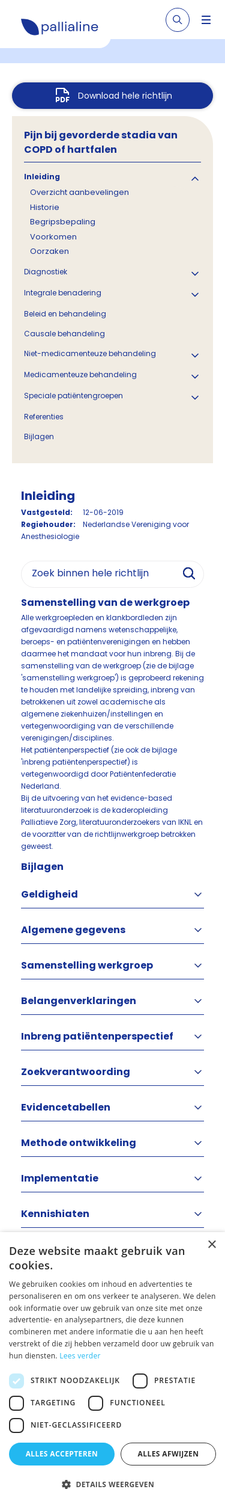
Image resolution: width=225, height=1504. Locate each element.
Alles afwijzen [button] (168, 1454)
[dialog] (112, 1368)
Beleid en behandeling (65, 314)
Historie (44, 207)
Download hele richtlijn (125, 96)
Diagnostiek (45, 272)
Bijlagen (39, 436)
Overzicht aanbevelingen (79, 192)
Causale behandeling (64, 333)
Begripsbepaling (62, 221)
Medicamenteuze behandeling (80, 374)
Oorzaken (49, 251)
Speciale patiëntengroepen (73, 395)
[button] (112, 1484)
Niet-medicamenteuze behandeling (90, 353)
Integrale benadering (62, 293)
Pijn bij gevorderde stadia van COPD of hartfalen (101, 142)
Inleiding (42, 176)
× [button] (211, 1245)
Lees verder (80, 1356)
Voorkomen (53, 236)
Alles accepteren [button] (62, 1454)
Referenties (44, 416)
